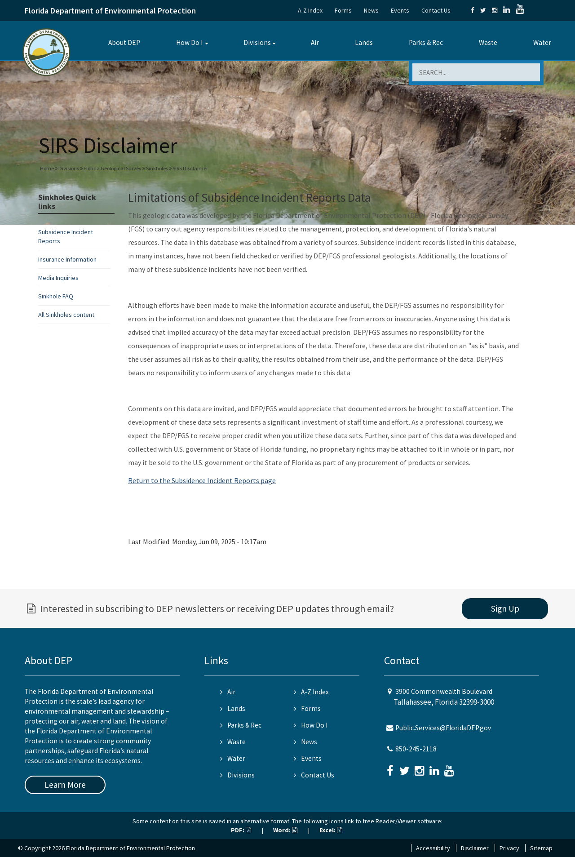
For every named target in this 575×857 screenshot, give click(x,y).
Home (47, 168)
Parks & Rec (426, 42)
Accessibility (433, 848)
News (371, 10)
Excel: (330, 830)
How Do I (189, 42)
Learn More (65, 784)
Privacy (509, 848)
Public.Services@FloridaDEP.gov (443, 728)
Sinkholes (157, 168)
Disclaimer (475, 848)
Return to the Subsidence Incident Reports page (202, 480)
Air (315, 42)
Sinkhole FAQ (55, 296)
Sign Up (505, 608)
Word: (285, 830)
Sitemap (541, 848)
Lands (364, 42)
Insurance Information (67, 259)
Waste (488, 42)
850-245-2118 (416, 749)
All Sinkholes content (66, 315)
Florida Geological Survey (113, 168)
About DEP (124, 42)
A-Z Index (310, 10)
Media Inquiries (58, 278)
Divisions (257, 42)
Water (542, 42)
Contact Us (436, 10)
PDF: (241, 830)
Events (400, 10)
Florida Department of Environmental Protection (110, 10)
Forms (343, 10)
